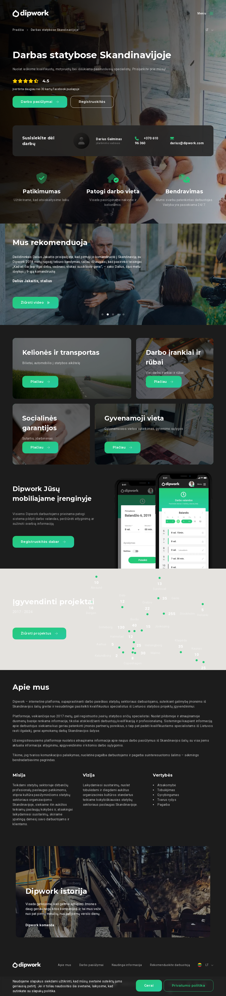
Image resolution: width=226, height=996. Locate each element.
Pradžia (18, 29)
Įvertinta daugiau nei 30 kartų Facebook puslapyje (46, 89)
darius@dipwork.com (187, 143)
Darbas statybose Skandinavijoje (55, 29)
